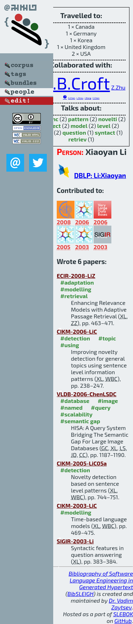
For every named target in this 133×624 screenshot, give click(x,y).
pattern (78, 118)
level (103, 125)
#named (71, 407)
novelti (107, 118)
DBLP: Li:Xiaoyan (100, 175)
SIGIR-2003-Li (75, 541)
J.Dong (88, 98)
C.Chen (96, 98)
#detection (75, 338)
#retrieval (74, 295)
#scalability (76, 414)
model (79, 125)
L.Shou (80, 98)
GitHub (123, 620)
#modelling (75, 289)
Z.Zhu (118, 87)
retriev (77, 139)
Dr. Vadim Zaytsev (121, 603)
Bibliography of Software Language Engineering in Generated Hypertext (100, 580)
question (74, 132)
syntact (105, 132)
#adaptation (77, 282)
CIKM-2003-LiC (77, 505)
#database (74, 400)
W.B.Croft (73, 82)
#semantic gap (80, 421)
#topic (107, 338)
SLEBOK (123, 613)
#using (69, 344)
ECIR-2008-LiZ (76, 275)
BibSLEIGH (80, 593)
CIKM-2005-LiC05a (82, 463)
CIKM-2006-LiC (77, 331)
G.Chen (71, 98)
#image (108, 400)
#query (100, 407)
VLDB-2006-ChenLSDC (86, 394)
